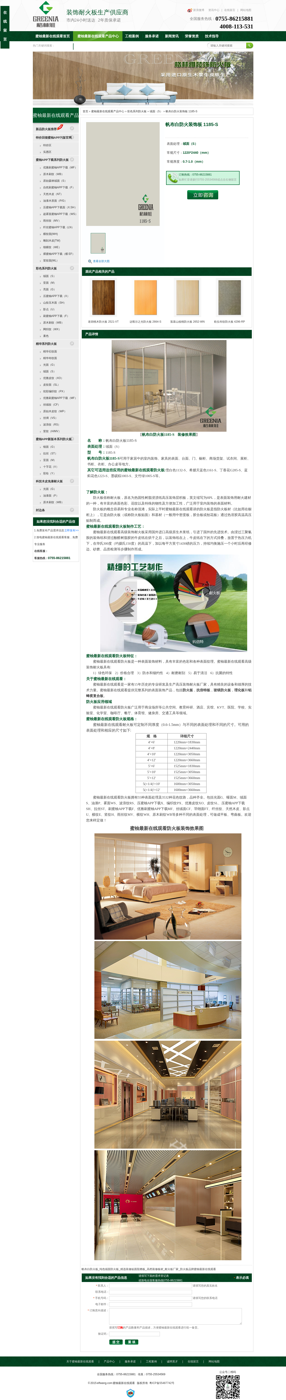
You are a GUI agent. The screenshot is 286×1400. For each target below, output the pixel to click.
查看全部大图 (101, 261)
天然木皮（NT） (53, 194)
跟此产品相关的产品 (99, 271)
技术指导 (212, 36)
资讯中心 (213, 10)
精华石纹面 (50, 351)
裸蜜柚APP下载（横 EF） (59, 253)
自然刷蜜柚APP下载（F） (59, 187)
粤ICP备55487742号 (161, 1383)
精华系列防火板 (46, 344)
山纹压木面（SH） (54, 302)
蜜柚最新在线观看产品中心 (98, 36)
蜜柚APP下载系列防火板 (52, 160)
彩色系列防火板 (137, 111)
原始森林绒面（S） (55, 180)
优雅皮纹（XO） (53, 378)
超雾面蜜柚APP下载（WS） (60, 214)
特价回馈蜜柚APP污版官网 (54, 137)
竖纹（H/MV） (52, 431)
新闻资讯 (172, 36)
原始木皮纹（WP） (55, 411)
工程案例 (132, 36)
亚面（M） (50, 282)
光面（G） (49, 364)
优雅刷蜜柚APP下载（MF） (60, 167)
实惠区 (47, 152)
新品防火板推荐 (49, 129)
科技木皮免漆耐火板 (49, 481)
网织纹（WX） (52, 329)
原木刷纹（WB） (53, 174)
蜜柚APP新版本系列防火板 (54, 439)
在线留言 (229, 10)
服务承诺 (152, 36)
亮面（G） (49, 289)
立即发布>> (71, 530)
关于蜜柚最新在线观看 (80, 1361)
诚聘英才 (172, 1361)
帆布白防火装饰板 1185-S (181, 111)
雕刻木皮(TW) (51, 240)
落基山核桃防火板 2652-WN (187, 321)
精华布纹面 (50, 358)
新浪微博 (198, 10)
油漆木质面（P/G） (55, 200)
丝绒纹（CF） (52, 404)
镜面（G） (49, 446)
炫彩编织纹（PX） (54, 391)
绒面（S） (156, 111)
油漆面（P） (51, 495)
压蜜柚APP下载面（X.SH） (60, 207)
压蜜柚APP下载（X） (56, 296)
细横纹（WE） (52, 247)
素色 (46, 336)
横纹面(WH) (50, 234)
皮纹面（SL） (51, 384)
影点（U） (49, 309)
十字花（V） (51, 466)
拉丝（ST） (50, 453)
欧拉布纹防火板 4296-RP (229, 321)
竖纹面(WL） (51, 260)
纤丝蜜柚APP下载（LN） (58, 227)
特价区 (47, 145)
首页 (85, 111)
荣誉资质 (192, 36)
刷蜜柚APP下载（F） (56, 316)
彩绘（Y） (49, 473)
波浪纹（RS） (52, 424)
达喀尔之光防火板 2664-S (145, 321)
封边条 (40, 510)
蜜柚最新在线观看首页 (52, 36)
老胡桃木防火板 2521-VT (103, 321)
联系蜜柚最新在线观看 (93, 46)
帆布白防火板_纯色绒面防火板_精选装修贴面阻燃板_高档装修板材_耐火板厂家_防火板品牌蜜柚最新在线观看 (149, 1269)
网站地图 (245, 10)
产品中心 (109, 1361)
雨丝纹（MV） (52, 220)
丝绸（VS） (50, 418)
